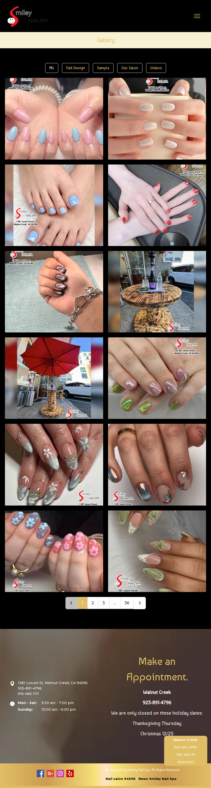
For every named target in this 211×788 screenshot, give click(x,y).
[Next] (140, 603)
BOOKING (185, 762)
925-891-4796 (185, 747)
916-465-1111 (185, 754)
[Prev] (71, 603)
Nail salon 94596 (120, 779)
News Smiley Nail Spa (157, 779)
